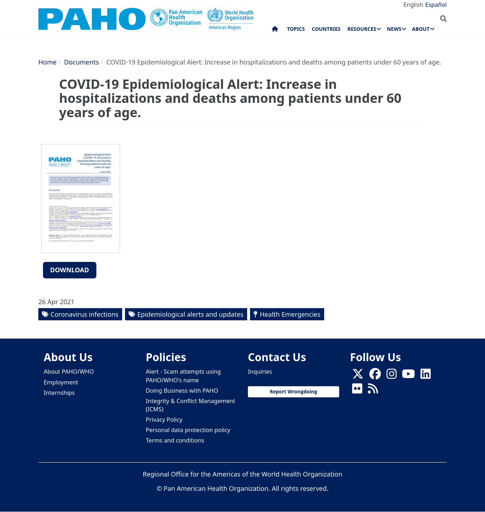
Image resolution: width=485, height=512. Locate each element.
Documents (81, 62)
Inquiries (260, 371)
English (413, 5)
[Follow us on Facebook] (375, 376)
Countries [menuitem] (326, 28)
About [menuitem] (420, 28)
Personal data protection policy (188, 430)
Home (47, 62)
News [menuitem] (394, 28)
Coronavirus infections (85, 314)
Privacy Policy (164, 420)
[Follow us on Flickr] (357, 390)
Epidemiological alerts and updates (190, 314)
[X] (358, 376)
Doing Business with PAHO (182, 390)
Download (69, 269)
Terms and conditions (175, 440)
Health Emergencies (290, 314)
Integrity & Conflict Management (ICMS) (190, 405)
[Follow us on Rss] (373, 390)
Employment (61, 382)
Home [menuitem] (275, 30)
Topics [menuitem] (296, 28)
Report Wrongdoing (293, 391)
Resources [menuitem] (361, 28)
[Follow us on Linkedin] (426, 376)
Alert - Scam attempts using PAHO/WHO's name (183, 376)
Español (436, 5)
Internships (59, 393)
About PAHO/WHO (69, 371)
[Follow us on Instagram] (391, 376)
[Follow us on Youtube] (408, 376)
